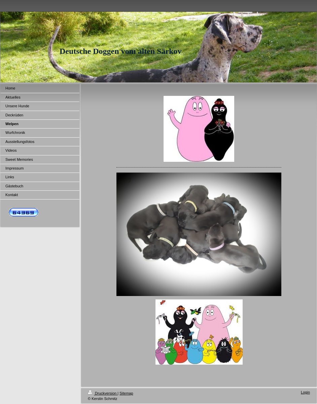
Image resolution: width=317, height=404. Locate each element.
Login (305, 392)
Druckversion (102, 393)
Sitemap (126, 393)
